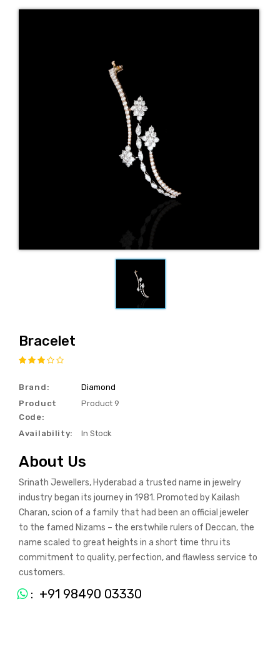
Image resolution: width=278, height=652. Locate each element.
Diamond (98, 387)
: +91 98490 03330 (74, 593)
